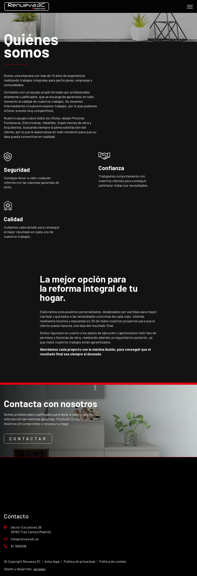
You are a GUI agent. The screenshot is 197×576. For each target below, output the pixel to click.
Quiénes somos (109, 488)
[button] (28, 444)
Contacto (105, 496)
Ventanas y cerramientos (22, 491)
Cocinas (9, 498)
